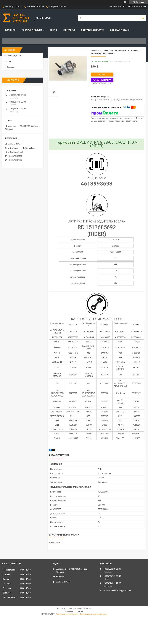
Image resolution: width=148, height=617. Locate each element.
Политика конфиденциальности (93, 614)
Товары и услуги (32, 30)
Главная (10, 30)
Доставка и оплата (92, 30)
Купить (102, 74)
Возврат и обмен (120, 30)
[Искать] (143, 18)
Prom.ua (87, 609)
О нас (53, 30)
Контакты (69, 30)
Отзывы (10, 67)
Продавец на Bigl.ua (74, 611)
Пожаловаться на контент (67, 614)
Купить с (102, 80)
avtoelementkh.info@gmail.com (22, 148)
